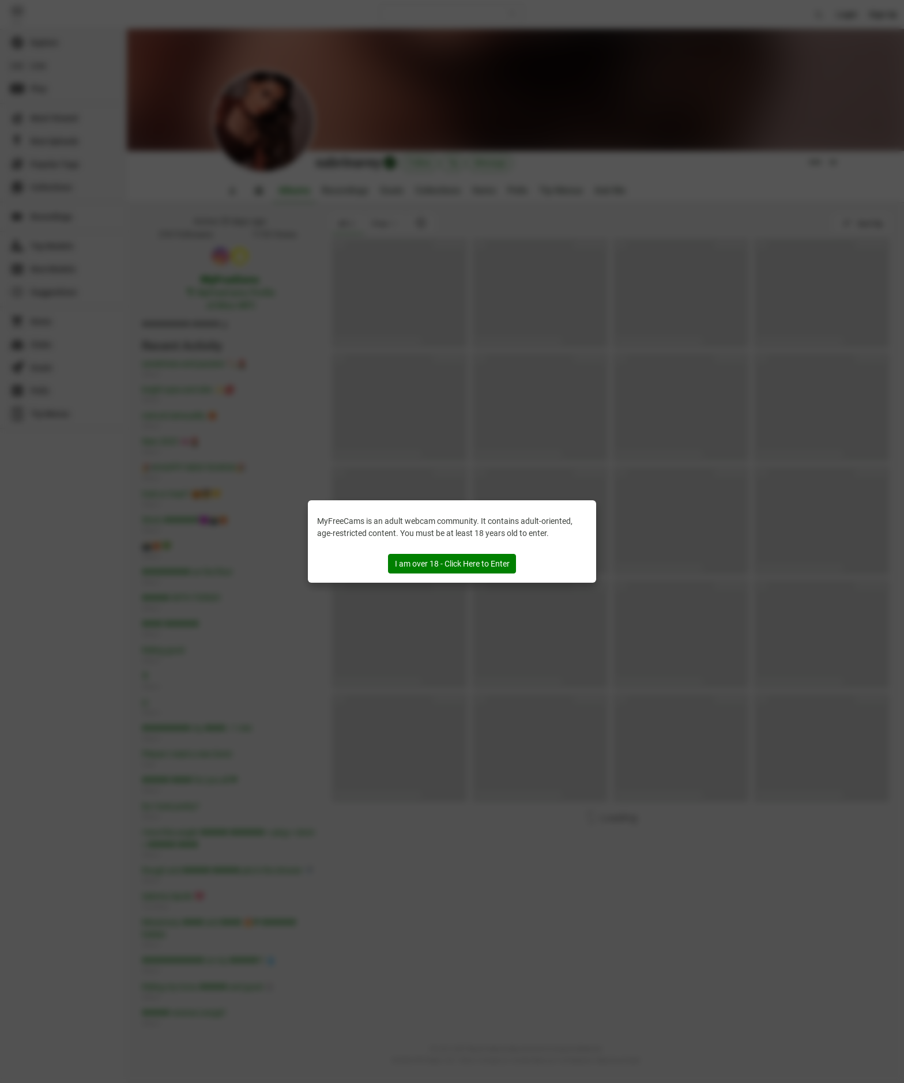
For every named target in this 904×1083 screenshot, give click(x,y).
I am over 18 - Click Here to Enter (452, 563)
